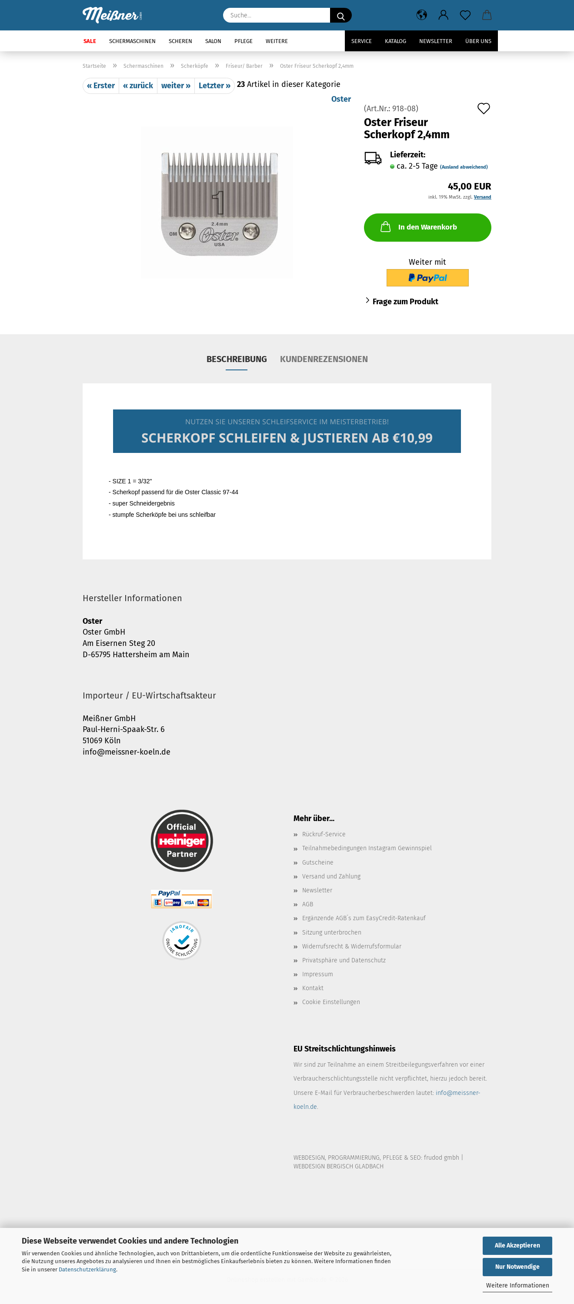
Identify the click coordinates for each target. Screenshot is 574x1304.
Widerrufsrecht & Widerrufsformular (351, 946)
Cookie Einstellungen (331, 1002)
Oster (341, 99)
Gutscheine (318, 862)
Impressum (317, 974)
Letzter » (214, 85)
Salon (213, 41)
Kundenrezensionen (324, 359)
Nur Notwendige (517, 1267)
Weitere (277, 41)
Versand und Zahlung (331, 876)
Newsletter (435, 41)
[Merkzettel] (465, 15)
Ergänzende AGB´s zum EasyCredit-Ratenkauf (364, 918)
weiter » (175, 85)
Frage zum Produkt (405, 301)
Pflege (243, 41)
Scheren (180, 41)
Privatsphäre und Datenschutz (344, 960)
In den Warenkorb (418, 226)
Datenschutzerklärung (87, 1269)
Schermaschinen (132, 41)
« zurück (138, 85)
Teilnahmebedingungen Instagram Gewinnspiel (367, 848)
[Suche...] (341, 15)
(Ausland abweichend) (464, 167)
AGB (307, 904)
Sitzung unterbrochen (331, 932)
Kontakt (313, 988)
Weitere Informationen (517, 1285)
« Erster (101, 85)
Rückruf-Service (324, 834)
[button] (422, 15)
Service (361, 41)
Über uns (478, 41)
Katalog (395, 41)
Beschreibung (237, 359)
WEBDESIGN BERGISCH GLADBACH (339, 1166)
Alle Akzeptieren (517, 1245)
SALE (89, 41)
